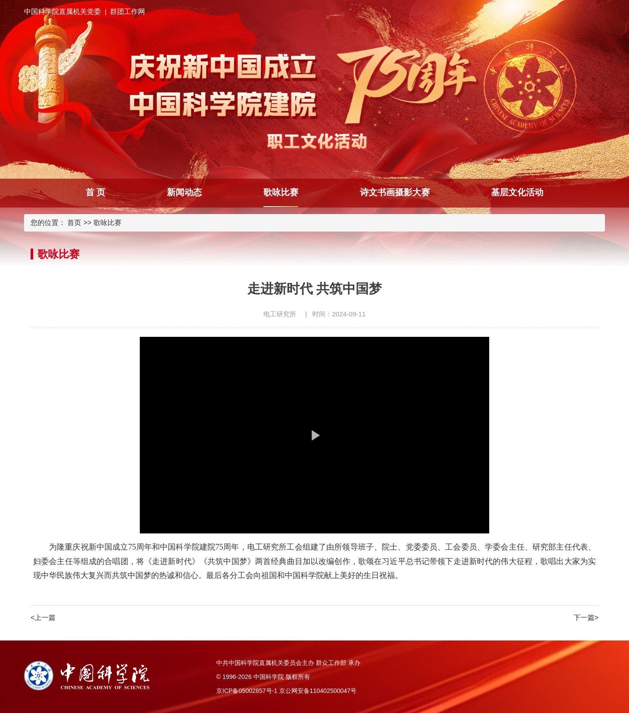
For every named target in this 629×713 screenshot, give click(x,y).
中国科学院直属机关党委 (62, 11)
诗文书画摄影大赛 (395, 192)
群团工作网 (127, 11)
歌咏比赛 (280, 192)
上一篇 (43, 617)
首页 (74, 222)
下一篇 (586, 617)
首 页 (96, 192)
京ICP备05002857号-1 (246, 690)
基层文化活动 (517, 192)
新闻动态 (184, 192)
